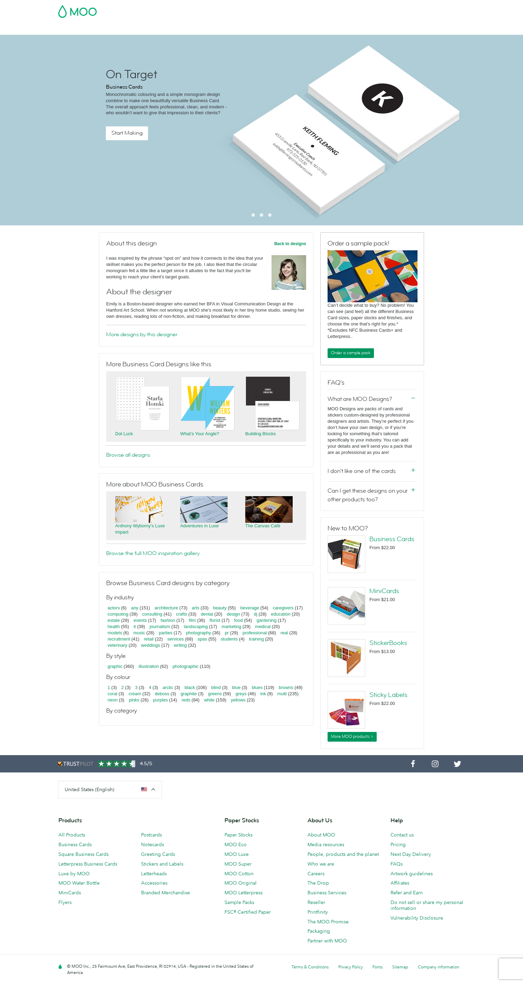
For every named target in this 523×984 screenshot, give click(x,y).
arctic (168, 687)
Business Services (348, 28)
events (140, 620)
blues (257, 687)
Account (357, 9)
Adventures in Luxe (199, 525)
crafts (181, 614)
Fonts (378, 966)
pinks (134, 700)
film (192, 620)
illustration (149, 666)
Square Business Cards (83, 854)
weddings (150, 645)
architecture (166, 607)
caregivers (283, 607)
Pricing (398, 844)
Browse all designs (128, 455)
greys (241, 693)
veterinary (117, 645)
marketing (231, 626)
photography (198, 632)
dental (207, 614)
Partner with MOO (327, 941)
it (135, 626)
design (233, 614)
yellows (238, 700)
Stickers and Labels (162, 864)
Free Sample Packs (320, 9)
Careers (316, 873)
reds (186, 700)
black (190, 687)
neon (113, 700)
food (238, 620)
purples (160, 700)
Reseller (316, 902)
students (229, 639)
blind (216, 687)
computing (118, 614)
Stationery (248, 28)
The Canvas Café (262, 525)
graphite (189, 693)
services (175, 639)
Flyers (65, 902)
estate (114, 620)
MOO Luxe (236, 854)
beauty (220, 607)
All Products (71, 835)
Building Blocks (260, 433)
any (134, 607)
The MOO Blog (394, 28)
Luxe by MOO (74, 873)
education (281, 614)
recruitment (119, 639)
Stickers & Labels (154, 28)
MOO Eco (235, 844)
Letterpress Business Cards (87, 864)
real (284, 632)
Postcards (114, 28)
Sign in (380, 9)
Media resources (326, 844)
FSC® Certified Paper (247, 912)
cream (135, 693)
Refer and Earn (407, 892)
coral (112, 693)
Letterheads (154, 873)
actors (114, 607)
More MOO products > (352, 736)
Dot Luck (124, 433)
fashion (167, 620)
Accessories (154, 883)
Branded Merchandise (165, 892)
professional (254, 632)
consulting (152, 614)
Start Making (127, 133)
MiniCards (384, 591)
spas (202, 639)
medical (262, 626)
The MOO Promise (328, 922)
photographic (186, 666)
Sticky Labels (388, 695)
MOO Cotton (239, 873)
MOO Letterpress (243, 892)
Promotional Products (294, 28)
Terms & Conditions (310, 966)
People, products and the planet (343, 854)
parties (165, 632)
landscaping (196, 626)
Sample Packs (239, 902)
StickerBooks (388, 643)
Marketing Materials (205, 28)
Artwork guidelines (412, 873)
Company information (438, 966)
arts (196, 607)
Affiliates (400, 883)
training (256, 639)
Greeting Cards (158, 854)
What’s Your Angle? (199, 433)
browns (286, 687)
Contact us (402, 835)
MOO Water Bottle (79, 883)
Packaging (319, 931)
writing (180, 645)
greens (215, 693)
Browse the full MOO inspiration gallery (153, 553)
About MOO (321, 835)
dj (255, 614)
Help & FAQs (434, 28)
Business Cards (76, 28)
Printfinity (318, 912)
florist (215, 620)
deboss (162, 693)
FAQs (397, 864)
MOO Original (240, 883)
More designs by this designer (141, 334)
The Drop (318, 883)
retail (149, 639)
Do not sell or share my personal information (427, 905)
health (114, 626)
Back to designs (290, 244)
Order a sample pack (350, 353)
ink (263, 693)
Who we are (321, 864)
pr (227, 632)
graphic (115, 666)
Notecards (152, 844)
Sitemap (400, 966)
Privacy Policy (350, 966)
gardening (267, 620)
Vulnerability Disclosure (417, 918)
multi (282, 693)
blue (236, 687)
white (209, 700)
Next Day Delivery (411, 854)
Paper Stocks (238, 835)
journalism (159, 626)
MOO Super (237, 864)
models (115, 632)
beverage (249, 607)
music (139, 632)
